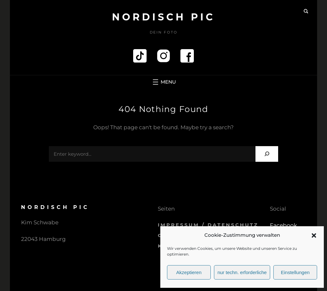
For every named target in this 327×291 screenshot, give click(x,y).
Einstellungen (295, 272)
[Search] (266, 154)
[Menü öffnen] (163, 82)
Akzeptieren (189, 272)
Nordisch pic (163, 17)
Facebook (283, 225)
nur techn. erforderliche (242, 272)
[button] (314, 235)
